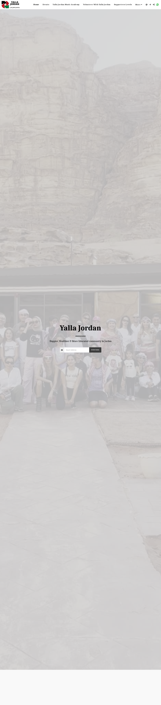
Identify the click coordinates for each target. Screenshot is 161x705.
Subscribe (95, 350)
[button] (150, 5)
